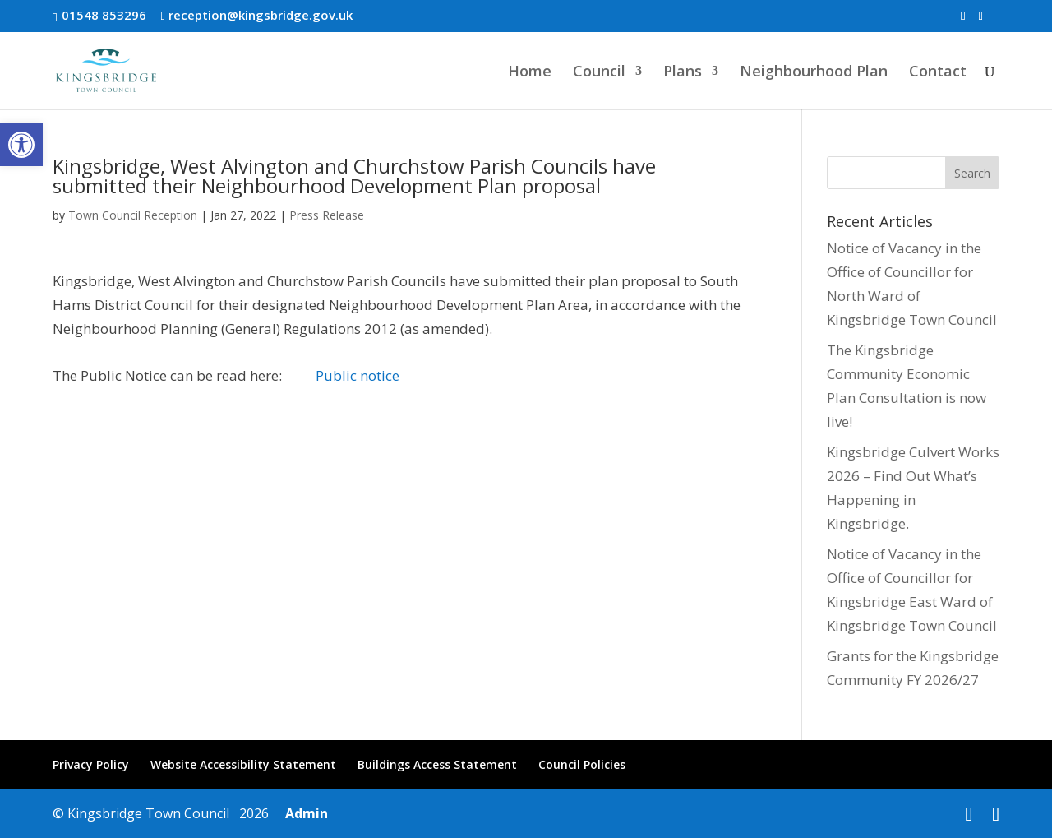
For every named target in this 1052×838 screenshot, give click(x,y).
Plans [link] (682, 73)
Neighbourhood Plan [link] (814, 73)
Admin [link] (303, 813)
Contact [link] (938, 73)
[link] (21, 144)
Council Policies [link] (581, 764)
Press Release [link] (326, 215)
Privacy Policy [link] (91, 764)
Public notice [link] (357, 375)
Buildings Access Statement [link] (437, 764)
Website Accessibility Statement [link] (243, 764)
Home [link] (529, 73)
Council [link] (599, 73)
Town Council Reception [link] (132, 215)
